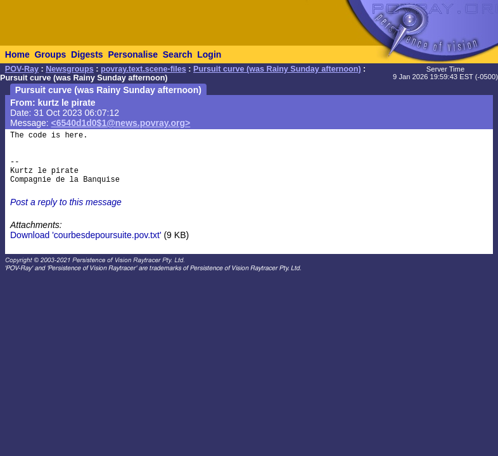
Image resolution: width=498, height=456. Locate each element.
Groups (50, 54)
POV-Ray (22, 69)
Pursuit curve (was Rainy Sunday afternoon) (277, 69)
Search (178, 54)
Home (17, 54)
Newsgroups (70, 69)
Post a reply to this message (66, 202)
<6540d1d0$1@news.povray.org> (121, 123)
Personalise (133, 54)
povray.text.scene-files (143, 69)
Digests (87, 54)
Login (209, 54)
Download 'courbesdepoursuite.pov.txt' (86, 235)
